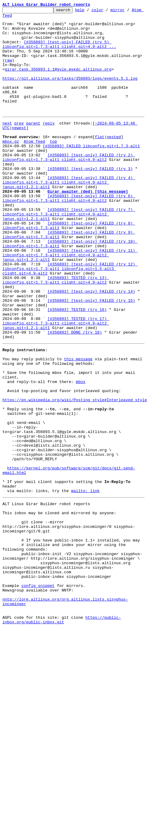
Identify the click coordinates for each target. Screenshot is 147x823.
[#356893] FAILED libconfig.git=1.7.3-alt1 (91, 166)
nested (114, 155)
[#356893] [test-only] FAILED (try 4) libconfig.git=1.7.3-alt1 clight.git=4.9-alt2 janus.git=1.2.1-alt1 (68, 210)
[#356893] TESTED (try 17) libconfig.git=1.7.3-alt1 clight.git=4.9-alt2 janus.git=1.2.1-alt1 (55, 379)
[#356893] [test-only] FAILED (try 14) (91, 341)
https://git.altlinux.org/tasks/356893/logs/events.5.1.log (70, 87)
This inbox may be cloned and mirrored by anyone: (59, 603)
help (89, 11)
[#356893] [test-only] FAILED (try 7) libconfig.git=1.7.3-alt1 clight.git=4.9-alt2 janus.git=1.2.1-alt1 (68, 248)
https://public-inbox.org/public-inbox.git (61, 731)
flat (99, 155)
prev (19, 139)
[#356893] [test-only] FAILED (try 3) (90, 194)
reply (49, 139)
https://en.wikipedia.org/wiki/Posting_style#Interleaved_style (74, 469)
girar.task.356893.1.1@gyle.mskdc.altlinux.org (89, 76)
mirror (127, 11)
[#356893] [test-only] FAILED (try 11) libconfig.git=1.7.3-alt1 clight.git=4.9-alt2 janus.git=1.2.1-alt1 (70, 297)
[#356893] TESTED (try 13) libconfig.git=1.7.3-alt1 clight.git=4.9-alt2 (55, 327)
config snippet (37, 691)
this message (78, 420)
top (53, 161)
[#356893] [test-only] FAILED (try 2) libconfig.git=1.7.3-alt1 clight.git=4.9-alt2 (68, 180)
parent (33, 139)
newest (19, 145)
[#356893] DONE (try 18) (74, 390)
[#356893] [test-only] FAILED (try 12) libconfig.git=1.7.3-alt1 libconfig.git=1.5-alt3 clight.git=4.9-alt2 (70, 314)
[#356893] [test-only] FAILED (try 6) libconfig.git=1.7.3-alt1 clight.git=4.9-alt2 (68, 229)
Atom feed (13, 18)
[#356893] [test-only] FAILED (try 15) (91, 352)
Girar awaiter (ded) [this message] (87, 221)
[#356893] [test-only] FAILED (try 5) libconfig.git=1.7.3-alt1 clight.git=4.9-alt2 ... (59, 51)
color (107, 11)
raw (8, 71)
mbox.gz (10, 161)
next (7, 139)
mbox (80, 448)
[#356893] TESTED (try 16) (77, 363)
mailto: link (85, 578)
